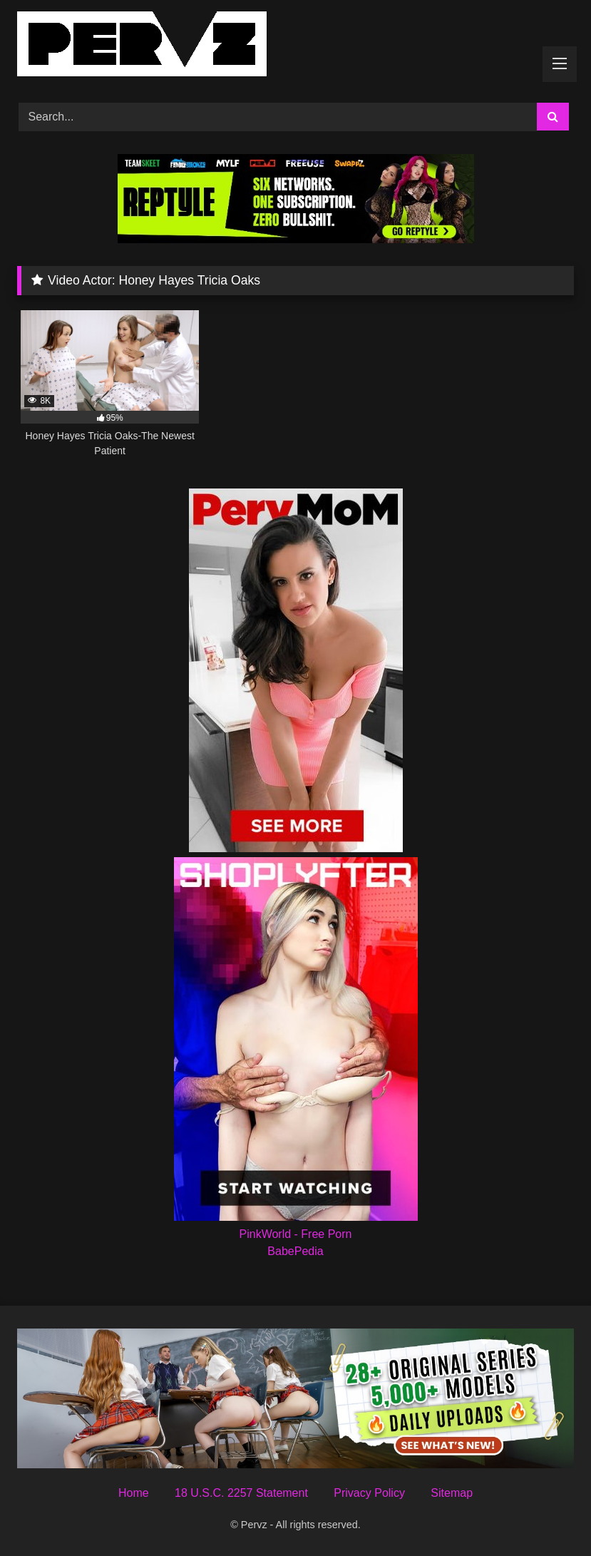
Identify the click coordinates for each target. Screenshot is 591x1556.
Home (133, 1493)
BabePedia (295, 1251)
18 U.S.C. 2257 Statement (241, 1493)
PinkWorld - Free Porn (296, 1234)
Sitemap (452, 1493)
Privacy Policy (369, 1493)
